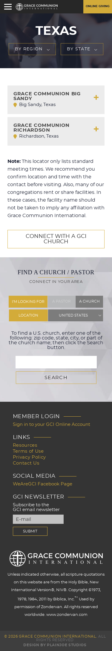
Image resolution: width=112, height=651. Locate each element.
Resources (25, 445)
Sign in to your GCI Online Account (51, 424)
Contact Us (26, 463)
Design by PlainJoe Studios (54, 645)
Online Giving (98, 6)
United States (73, 315)
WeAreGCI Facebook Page (42, 484)
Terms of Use (28, 451)
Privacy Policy (29, 457)
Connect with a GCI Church (56, 239)
